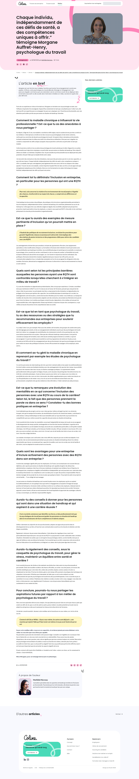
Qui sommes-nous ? (73, 746)
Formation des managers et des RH (103, 761)
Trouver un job (50, 3)
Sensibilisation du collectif (100, 757)
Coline (18, 72)
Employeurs (96, 742)
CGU (36, 767)
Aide (68, 753)
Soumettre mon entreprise (93, 3)
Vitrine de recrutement (99, 746)
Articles (30, 72)
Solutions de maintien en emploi (102, 753)
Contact (69, 750)
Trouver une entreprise (36, 3)
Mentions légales (28, 767)
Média (24, 72)
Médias (60, 3)
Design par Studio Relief (109, 767)
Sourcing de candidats (99, 750)
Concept (69, 742)
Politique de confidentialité (46, 767)
